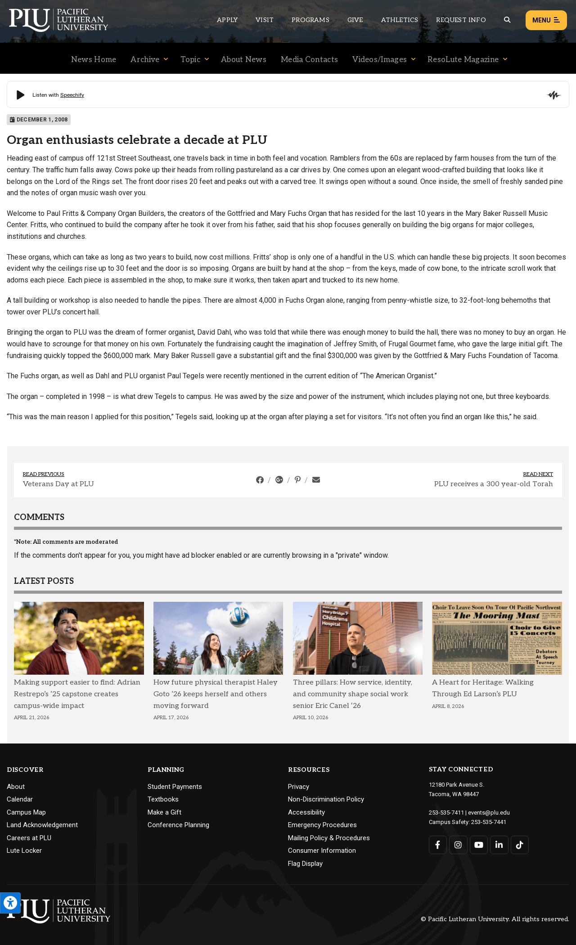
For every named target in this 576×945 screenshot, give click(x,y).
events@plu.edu (489, 812)
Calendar (20, 799)
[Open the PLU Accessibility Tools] (10, 903)
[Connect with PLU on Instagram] (458, 845)
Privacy (298, 787)
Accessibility (306, 812)
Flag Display (305, 864)
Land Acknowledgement (42, 825)
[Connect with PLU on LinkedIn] (499, 845)
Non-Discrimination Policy (326, 799)
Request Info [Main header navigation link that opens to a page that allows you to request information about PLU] (461, 20)
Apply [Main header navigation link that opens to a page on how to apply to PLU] (227, 20)
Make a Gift (164, 812)
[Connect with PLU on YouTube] (479, 845)
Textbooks (163, 799)
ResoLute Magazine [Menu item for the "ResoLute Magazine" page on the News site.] (463, 59)
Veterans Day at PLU (58, 484)
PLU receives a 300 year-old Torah (493, 484)
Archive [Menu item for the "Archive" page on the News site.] (144, 59)
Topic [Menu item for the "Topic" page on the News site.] (190, 59)
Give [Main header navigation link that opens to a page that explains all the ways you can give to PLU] (355, 20)
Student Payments (175, 787)
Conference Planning (178, 825)
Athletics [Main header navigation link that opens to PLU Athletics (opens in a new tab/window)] (399, 20)
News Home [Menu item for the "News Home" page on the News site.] (94, 59)
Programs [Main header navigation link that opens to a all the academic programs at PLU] (310, 20)
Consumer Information (322, 850)
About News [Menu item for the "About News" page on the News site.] (243, 59)
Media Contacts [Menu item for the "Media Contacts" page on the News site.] (309, 59)
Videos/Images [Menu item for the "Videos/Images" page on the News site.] (379, 59)
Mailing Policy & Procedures (329, 838)
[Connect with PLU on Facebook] (438, 845)
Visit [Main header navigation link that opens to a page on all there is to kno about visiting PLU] (265, 20)
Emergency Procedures (322, 825)
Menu (546, 20)
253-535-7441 (488, 822)
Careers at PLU (29, 838)
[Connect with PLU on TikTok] (520, 845)
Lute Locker (24, 850)
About (16, 787)
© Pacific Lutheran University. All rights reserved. (495, 919)
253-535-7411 (446, 812)
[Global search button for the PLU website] (507, 20)
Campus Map (26, 812)
